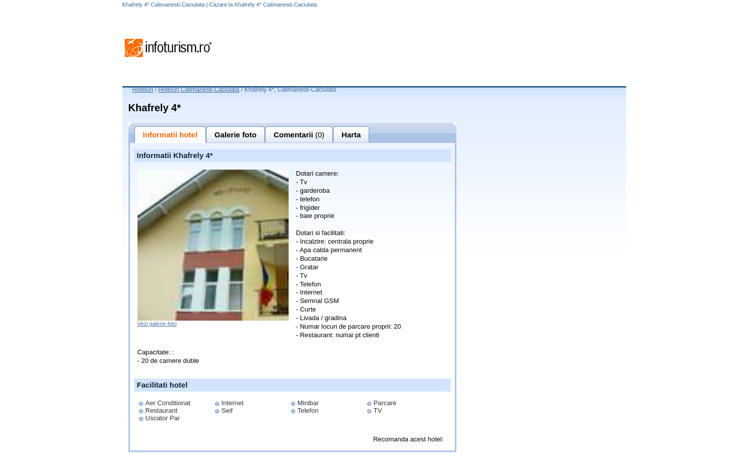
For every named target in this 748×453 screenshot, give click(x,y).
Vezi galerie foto (157, 324)
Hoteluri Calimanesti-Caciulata (198, 89)
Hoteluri (142, 89)
